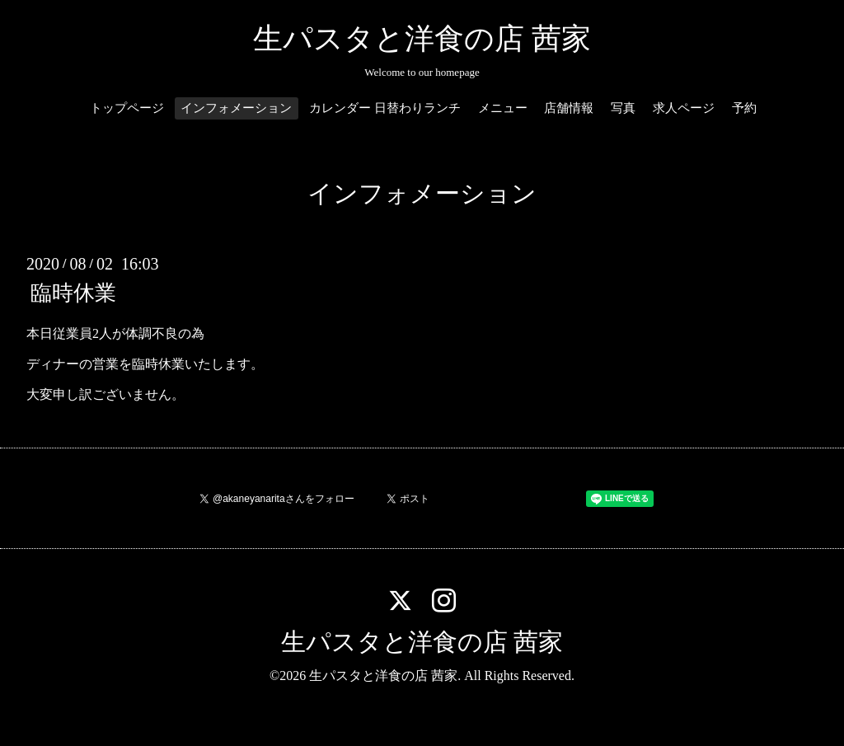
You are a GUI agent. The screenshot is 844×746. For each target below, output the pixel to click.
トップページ (127, 108)
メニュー (503, 108)
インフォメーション (236, 108)
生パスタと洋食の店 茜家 (422, 38)
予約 (744, 108)
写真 (623, 108)
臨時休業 (73, 293)
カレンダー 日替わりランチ (385, 108)
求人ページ (684, 108)
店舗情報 (568, 108)
